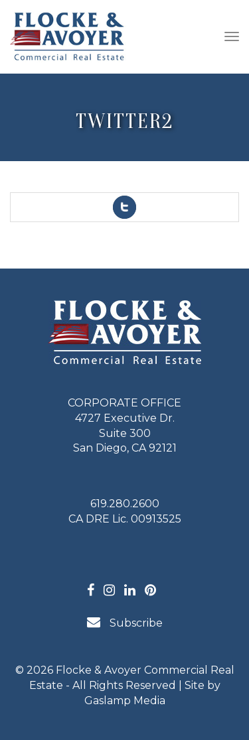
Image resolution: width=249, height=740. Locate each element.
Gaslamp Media (124, 700)
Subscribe (125, 622)
